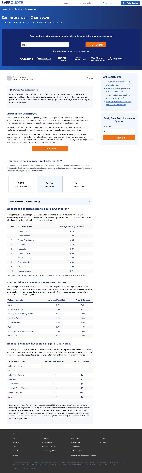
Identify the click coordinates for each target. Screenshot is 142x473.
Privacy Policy (75, 447)
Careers (15, 455)
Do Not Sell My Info (77, 451)
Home (4, 9)
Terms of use (75, 438)
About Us (16, 442)
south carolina (15, 9)
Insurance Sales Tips (49, 447)
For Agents (107, 3)
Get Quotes (96, 45)
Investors (103, 438)
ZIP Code (107, 127)
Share (89, 78)
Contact (15, 451)
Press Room (104, 442)
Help (14, 447)
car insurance (30, 9)
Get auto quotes (130, 3)
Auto (66, 3)
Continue (50, 149)
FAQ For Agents (47, 442)
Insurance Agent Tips (49, 451)
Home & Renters (86, 3)
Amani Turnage (19, 77)
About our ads (75, 442)
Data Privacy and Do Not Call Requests (83, 455)
